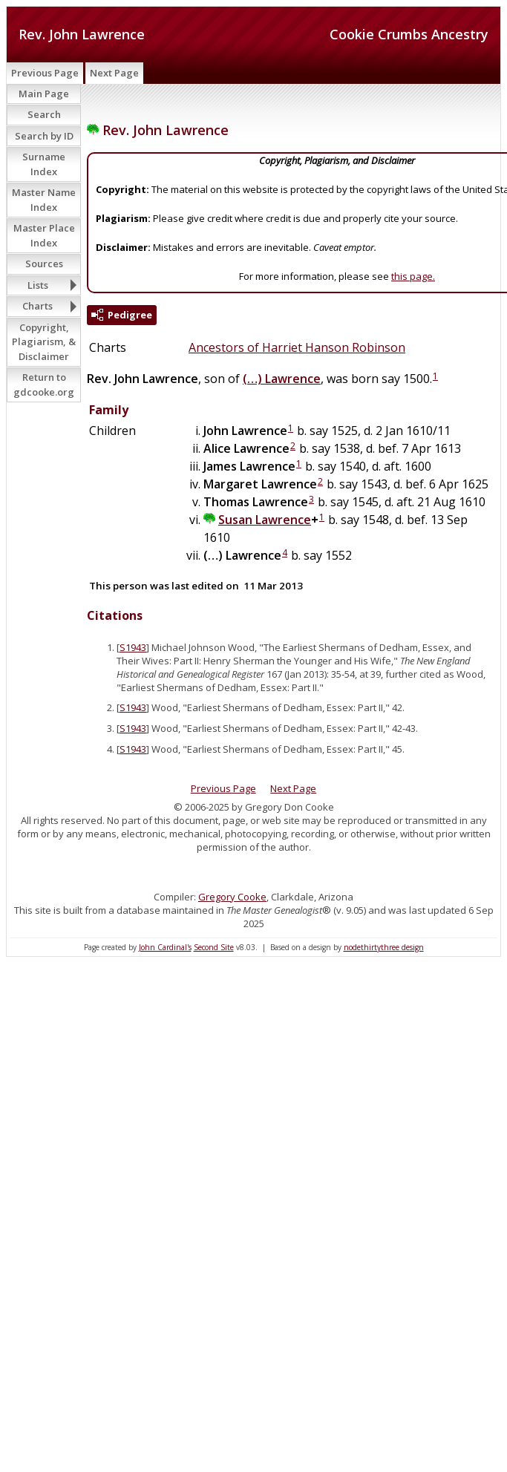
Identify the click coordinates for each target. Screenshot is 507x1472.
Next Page (114, 72)
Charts (37, 306)
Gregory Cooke (232, 896)
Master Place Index (44, 235)
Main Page (44, 93)
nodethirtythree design (384, 947)
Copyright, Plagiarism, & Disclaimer (44, 342)
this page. (413, 276)
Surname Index (43, 164)
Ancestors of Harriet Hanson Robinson (297, 347)
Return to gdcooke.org (43, 384)
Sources (44, 263)
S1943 (133, 647)
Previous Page (45, 72)
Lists (37, 285)
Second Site (214, 947)
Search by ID (44, 136)
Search (44, 114)
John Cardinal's (165, 947)
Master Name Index (44, 200)
